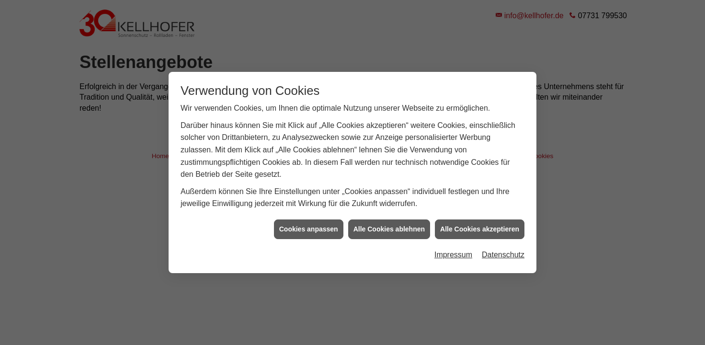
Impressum (453, 255)
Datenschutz (503, 255)
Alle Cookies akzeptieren (479, 229)
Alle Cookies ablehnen (389, 229)
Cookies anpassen (308, 229)
